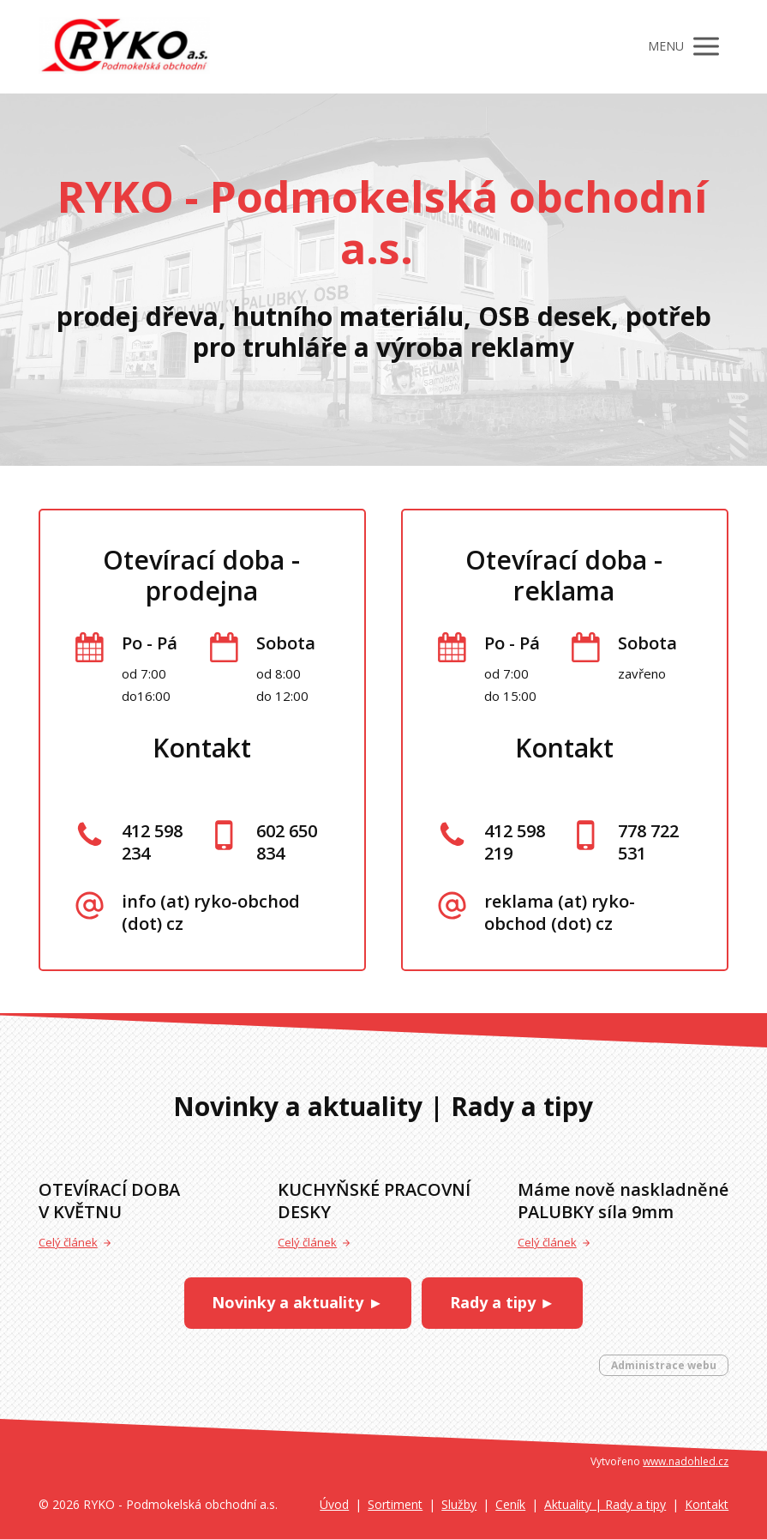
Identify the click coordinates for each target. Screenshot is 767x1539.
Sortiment (395, 1504)
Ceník (510, 1504)
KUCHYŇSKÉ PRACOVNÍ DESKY (374, 1200)
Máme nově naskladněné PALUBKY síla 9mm (623, 1200)
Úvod (334, 1504)
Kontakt (706, 1504)
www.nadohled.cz (685, 1461)
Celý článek (75, 1242)
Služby (458, 1504)
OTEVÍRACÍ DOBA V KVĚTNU (109, 1200)
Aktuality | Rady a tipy (605, 1504)
